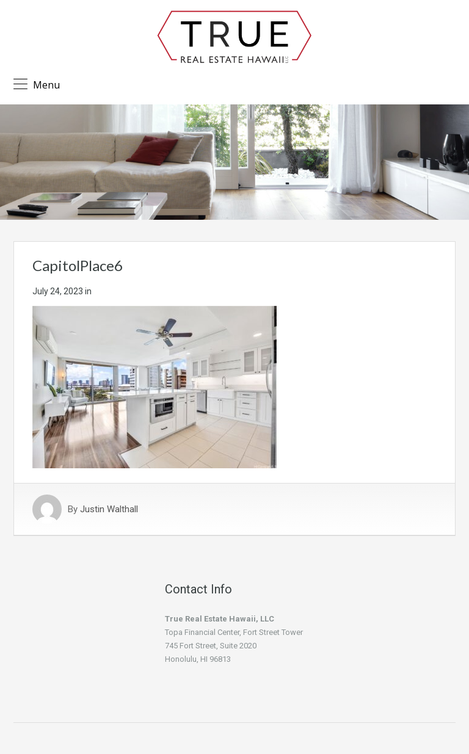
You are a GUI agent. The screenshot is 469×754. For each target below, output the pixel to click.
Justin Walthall (109, 509)
